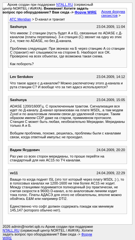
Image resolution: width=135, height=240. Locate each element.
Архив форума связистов (113, 13)
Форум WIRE (86, 12)
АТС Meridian (20, 19)
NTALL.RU (64, 4)
